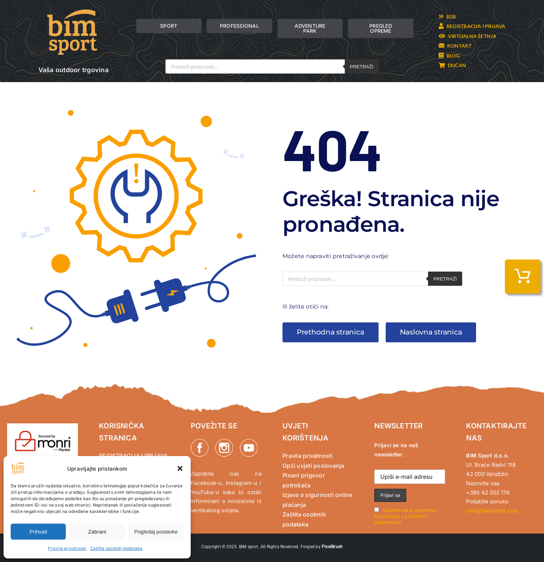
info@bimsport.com (492, 510)
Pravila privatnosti (67, 548)
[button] (180, 468)
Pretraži (362, 66)
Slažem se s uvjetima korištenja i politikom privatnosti (405, 516)
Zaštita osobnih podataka (116, 548)
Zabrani (97, 532)
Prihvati (38, 532)
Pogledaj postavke (156, 532)
